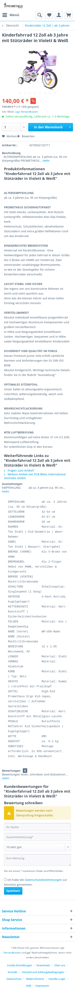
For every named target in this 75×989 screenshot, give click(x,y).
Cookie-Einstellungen (19, 965)
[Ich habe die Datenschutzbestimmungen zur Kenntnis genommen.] (5, 879)
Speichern (13, 891)
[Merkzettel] (49, 15)
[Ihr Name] (37, 827)
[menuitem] (10, 15)
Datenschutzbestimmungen (43, 880)
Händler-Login (56, 979)
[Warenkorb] (69, 15)
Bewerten (26, 136)
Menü (10, 14)
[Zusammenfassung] (37, 837)
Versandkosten (12, 952)
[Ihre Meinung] (37, 860)
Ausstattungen (12, 484)
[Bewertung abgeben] (37, 847)
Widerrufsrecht (35, 979)
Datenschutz (14, 979)
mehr (46, 160)
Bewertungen (11, 770)
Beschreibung (11, 153)
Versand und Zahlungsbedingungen (43, 972)
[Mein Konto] (59, 15)
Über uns (59, 965)
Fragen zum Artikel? (19, 470)
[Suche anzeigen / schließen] (39, 15)
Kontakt (12, 972)
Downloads (43, 965)
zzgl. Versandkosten (26, 111)
